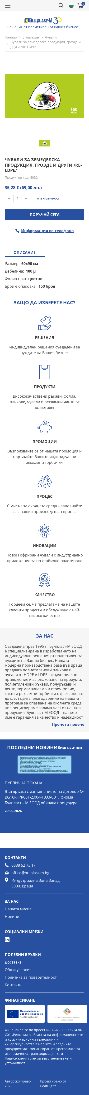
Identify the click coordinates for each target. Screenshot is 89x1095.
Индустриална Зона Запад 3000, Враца (35, 883)
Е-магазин (31, 37)
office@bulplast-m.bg (30, 872)
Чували (51, 37)
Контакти (13, 984)
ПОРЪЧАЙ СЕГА (45, 214)
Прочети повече (68, 724)
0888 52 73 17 (23, 865)
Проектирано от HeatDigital (53, 1083)
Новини (12, 916)
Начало (11, 37)
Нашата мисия (18, 909)
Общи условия (18, 969)
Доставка (13, 962)
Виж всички (69, 747)
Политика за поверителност (30, 977)
